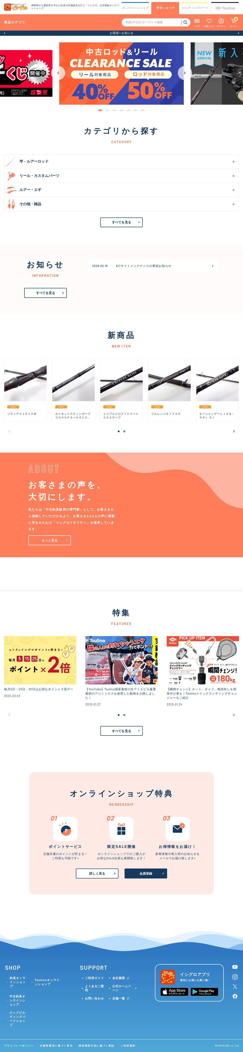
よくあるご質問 (94, 988)
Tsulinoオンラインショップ (46, 982)
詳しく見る (97, 873)
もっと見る (50, 540)
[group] (25, 390)
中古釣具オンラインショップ (17, 1000)
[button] (4, 33)
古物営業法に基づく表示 (56, 1045)
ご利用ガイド (94, 978)
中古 (165, 8)
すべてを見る (121, 222)
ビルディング (195, 8)
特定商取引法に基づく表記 (97, 1045)
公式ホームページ (121, 988)
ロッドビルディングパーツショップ (17, 1019)
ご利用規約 (127, 1045)
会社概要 (118, 978)
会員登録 (146, 873)
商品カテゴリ (14, 22)
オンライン (135, 8)
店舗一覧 (118, 998)
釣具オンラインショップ (18, 982)
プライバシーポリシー (19, 1045)
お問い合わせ (94, 998)
